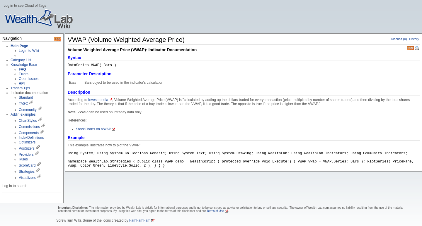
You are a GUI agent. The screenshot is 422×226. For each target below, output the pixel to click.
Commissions (29, 127)
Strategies (27, 172)
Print (417, 48)
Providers (26, 155)
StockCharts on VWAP (93, 129)
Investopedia (98, 100)
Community (28, 110)
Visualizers (27, 178)
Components (29, 133)
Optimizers (27, 142)
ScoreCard (27, 165)
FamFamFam (139, 220)
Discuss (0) (399, 39)
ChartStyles (28, 121)
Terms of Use (215, 211)
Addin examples (23, 114)
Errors (23, 74)
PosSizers (27, 148)
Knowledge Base (24, 65)
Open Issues (28, 79)
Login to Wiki (29, 51)
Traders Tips (20, 88)
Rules (23, 159)
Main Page (19, 46)
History (414, 39)
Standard (26, 97)
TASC (23, 104)
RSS (410, 47)
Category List (21, 60)
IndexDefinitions (31, 138)
